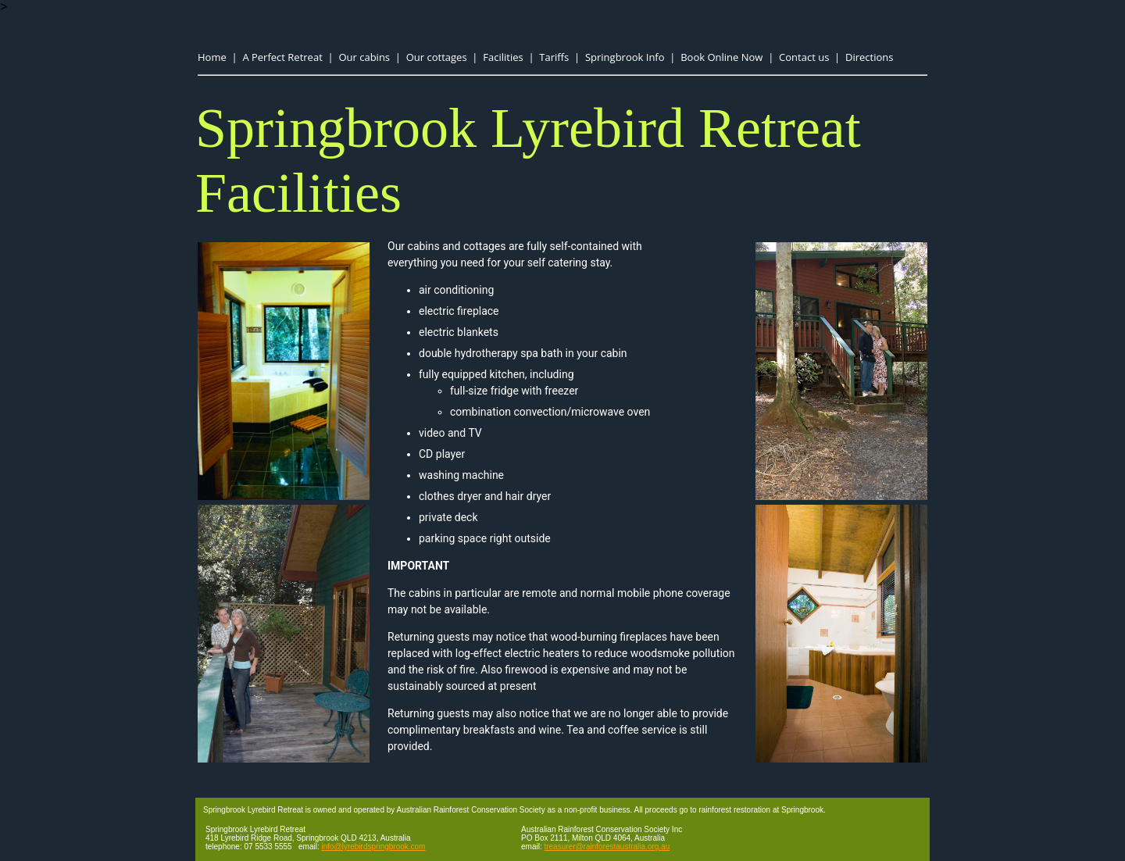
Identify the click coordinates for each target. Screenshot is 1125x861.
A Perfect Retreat (282, 57)
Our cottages (436, 57)
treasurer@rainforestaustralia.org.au (607, 846)
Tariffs (554, 57)
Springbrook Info (625, 57)
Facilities (503, 57)
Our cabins (364, 57)
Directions (869, 57)
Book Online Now (721, 57)
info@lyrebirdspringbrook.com (373, 846)
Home (212, 57)
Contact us (804, 57)
